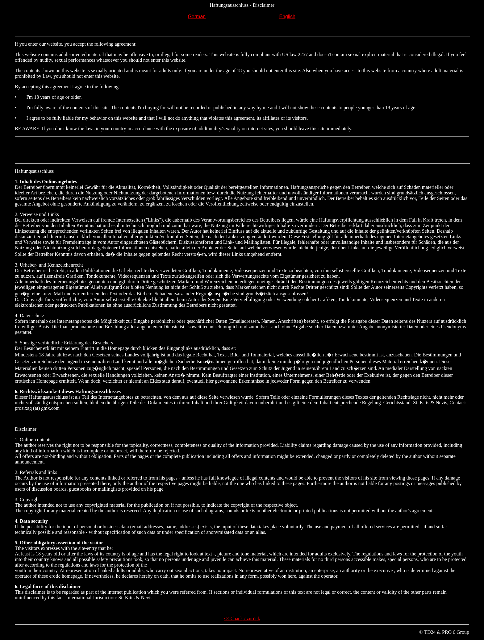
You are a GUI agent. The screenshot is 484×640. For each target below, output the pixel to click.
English (287, 16)
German (197, 16)
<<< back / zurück (242, 618)
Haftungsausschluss (34, 171)
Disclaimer (25, 429)
